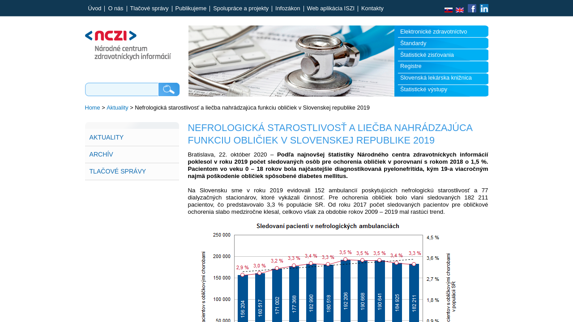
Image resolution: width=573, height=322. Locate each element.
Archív (101, 154)
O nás (115, 9)
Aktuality (117, 107)
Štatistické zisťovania (427, 54)
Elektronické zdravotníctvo (433, 31)
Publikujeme (191, 9)
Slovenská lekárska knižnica (436, 77)
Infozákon (287, 9)
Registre (411, 66)
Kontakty (372, 9)
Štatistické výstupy (423, 89)
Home (92, 107)
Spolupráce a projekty (241, 9)
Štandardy (413, 43)
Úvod (95, 9)
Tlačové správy (149, 9)
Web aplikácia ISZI (331, 9)
